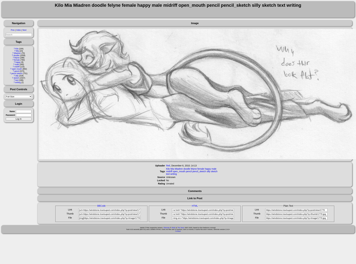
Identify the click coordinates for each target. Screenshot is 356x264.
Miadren (17, 53)
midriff (16, 67)
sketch (16, 78)
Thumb (70, 213)
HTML (195, 206)
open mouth (17, 69)
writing (18, 82)
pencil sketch (16, 73)
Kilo (17, 49)
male (17, 64)
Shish (174, 227)
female (17, 60)
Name (12, 111)
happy (18, 62)
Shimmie (166, 227)
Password (10, 115)
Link (70, 209)
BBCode (101, 206)
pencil (16, 71)
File (70, 217)
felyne (17, 58)
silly (17, 76)
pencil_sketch (199, 171)
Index (18, 30)
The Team (180, 227)
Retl (168, 165)
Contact (178, 231)
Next (24, 30)
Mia (17, 51)
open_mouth (179, 171)
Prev (13, 30)
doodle (16, 55)
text (16, 80)
